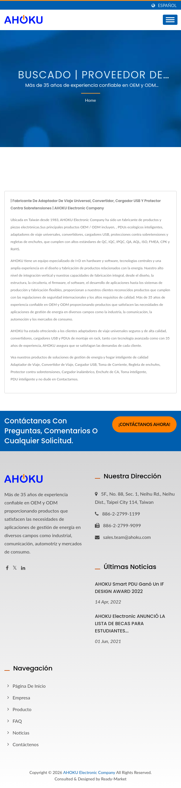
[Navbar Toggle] (170, 20)
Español (167, 5)
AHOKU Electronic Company (89, 772)
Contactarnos (67, 379)
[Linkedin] (23, 568)
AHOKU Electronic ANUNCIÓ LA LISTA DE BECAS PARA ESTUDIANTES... (130, 623)
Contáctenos (26, 744)
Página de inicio (29, 686)
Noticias (21, 732)
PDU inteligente (23, 379)
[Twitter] (15, 568)
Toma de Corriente (112, 364)
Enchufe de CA (107, 372)
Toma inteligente (133, 372)
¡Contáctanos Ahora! (144, 425)
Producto (22, 709)
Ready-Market (114, 778)
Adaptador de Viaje (25, 364)
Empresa (21, 697)
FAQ (17, 721)
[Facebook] (7, 568)
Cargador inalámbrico (78, 372)
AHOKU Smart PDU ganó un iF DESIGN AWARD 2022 (129, 588)
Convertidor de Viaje (57, 364)
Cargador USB (86, 364)
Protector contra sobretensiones (35, 372)
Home (90, 100)
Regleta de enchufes (144, 364)
